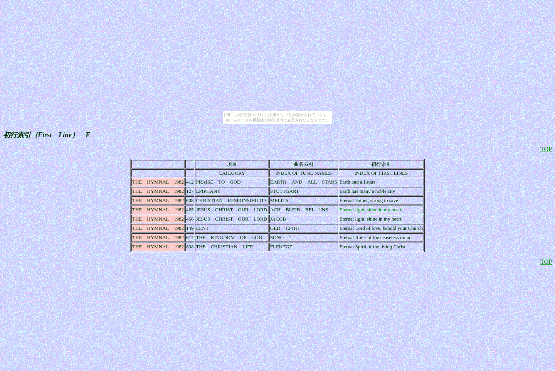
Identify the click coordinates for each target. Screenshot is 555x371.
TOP (546, 149)
